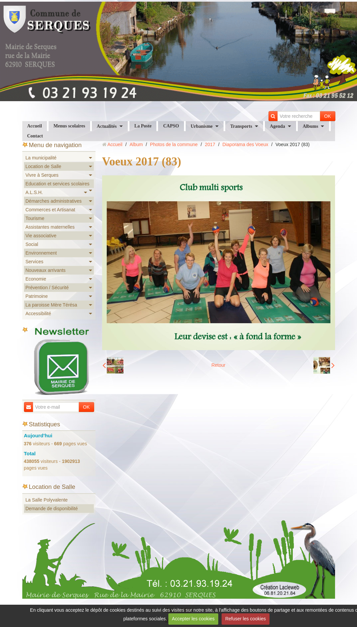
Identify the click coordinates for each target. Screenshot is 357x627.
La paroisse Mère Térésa (51, 305)
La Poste (143, 125)
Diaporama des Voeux (245, 144)
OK (327, 116)
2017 (210, 144)
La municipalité (41, 157)
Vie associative (41, 235)
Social (32, 244)
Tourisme (35, 218)
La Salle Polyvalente (47, 500)
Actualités (107, 126)
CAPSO (171, 125)
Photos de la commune (174, 144)
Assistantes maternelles (50, 227)
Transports (241, 126)
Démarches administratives (54, 201)
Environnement (41, 253)
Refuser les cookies (245, 618)
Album (136, 144)
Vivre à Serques (42, 175)
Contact (35, 135)
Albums (310, 126)
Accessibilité (38, 313)
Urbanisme (202, 126)
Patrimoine (37, 296)
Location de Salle (43, 166)
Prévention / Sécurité (47, 287)
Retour (218, 365)
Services (35, 261)
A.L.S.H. (34, 192)
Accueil (34, 125)
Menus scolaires (69, 125)
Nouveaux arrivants (46, 270)
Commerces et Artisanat (50, 209)
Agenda (277, 126)
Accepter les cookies (193, 618)
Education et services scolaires (57, 183)
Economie (36, 279)
